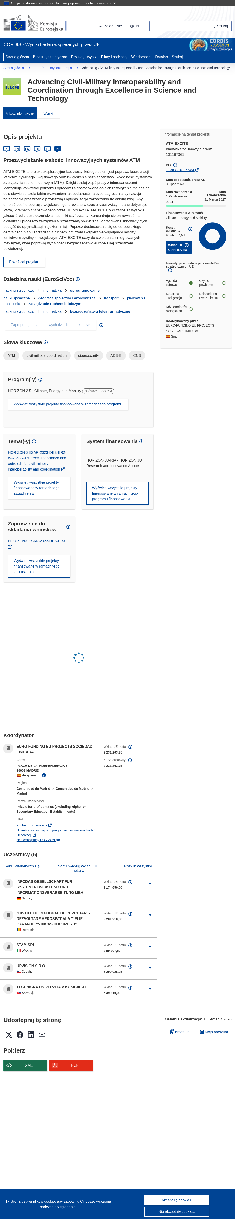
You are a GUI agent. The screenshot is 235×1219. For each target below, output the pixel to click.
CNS (137, 355)
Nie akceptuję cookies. (176, 1211)
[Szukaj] (220, 26)
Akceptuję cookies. (177, 1200)
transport (111, 298)
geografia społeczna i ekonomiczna (67, 298)
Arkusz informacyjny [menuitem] (20, 113)
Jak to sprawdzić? (100, 3)
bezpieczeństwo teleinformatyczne (100, 311)
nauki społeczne (16, 298)
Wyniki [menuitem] (48, 113)
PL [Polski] (57, 148)
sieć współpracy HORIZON (38, 840)
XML (29, 1065)
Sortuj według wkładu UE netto (78, 868)
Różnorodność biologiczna (179, 309)
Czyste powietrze (212, 283)
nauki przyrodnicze (18, 290)
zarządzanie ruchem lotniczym (54, 304)
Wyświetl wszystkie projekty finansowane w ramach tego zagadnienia (36, 487)
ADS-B (116, 355)
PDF (74, 1065)
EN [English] (17, 148)
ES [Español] (27, 148)
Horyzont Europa (60, 68)
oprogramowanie (85, 290)
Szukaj (177, 57)
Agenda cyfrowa (179, 283)
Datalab (161, 57)
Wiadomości (141, 57)
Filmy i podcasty (114, 57)
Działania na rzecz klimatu (212, 296)
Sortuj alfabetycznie (21, 866)
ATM (11, 355)
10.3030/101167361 (180, 170)
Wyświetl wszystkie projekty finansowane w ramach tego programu (68, 404)
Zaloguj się (110, 26)
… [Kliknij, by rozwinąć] (36, 68)
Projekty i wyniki (84, 57)
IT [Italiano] (47, 148)
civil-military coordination (47, 355)
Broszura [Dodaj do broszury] (180, 1031)
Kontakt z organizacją (34, 825)
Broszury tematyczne (50, 57)
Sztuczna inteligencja (179, 296)
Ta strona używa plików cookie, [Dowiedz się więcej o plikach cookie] (31, 1201)
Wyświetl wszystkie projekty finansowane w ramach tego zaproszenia (36, 566)
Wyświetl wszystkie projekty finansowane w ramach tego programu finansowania (115, 493)
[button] (135, 26)
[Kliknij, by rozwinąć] (150, 883)
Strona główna (17, 57)
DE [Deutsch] (7, 148)
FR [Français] (37, 148)
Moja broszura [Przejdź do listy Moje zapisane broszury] (214, 1032)
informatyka (52, 290)
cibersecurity (88, 355)
